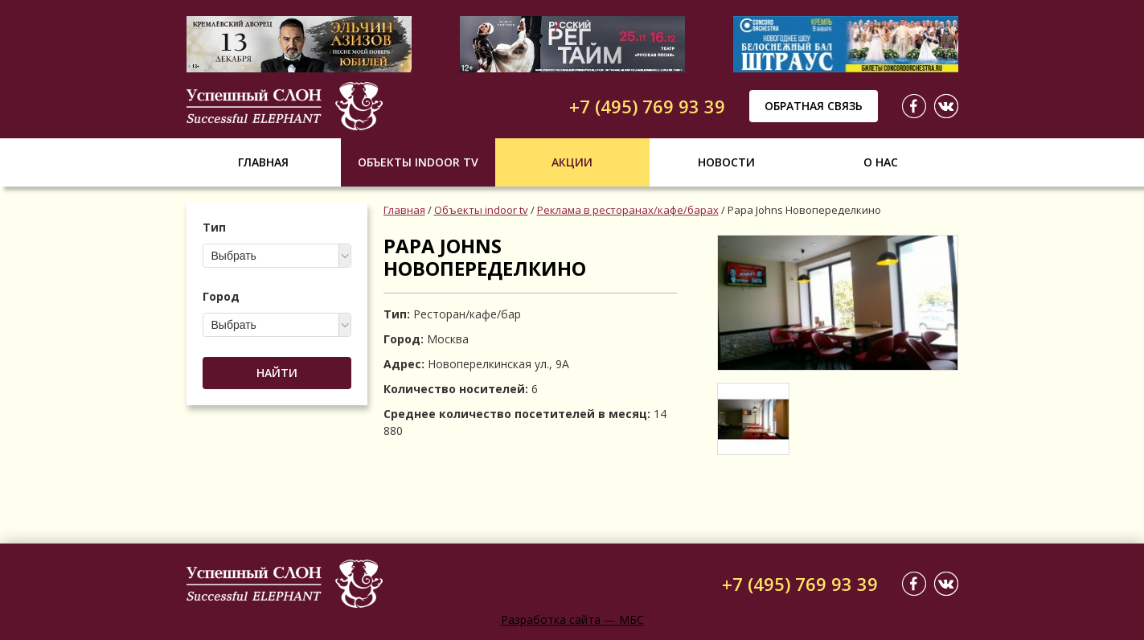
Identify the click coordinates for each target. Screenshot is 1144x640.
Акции (572, 162)
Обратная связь (814, 105)
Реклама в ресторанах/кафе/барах (628, 210)
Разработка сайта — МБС (572, 619)
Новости (726, 162)
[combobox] (277, 256)
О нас (880, 162)
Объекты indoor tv (418, 162)
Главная (263, 162)
